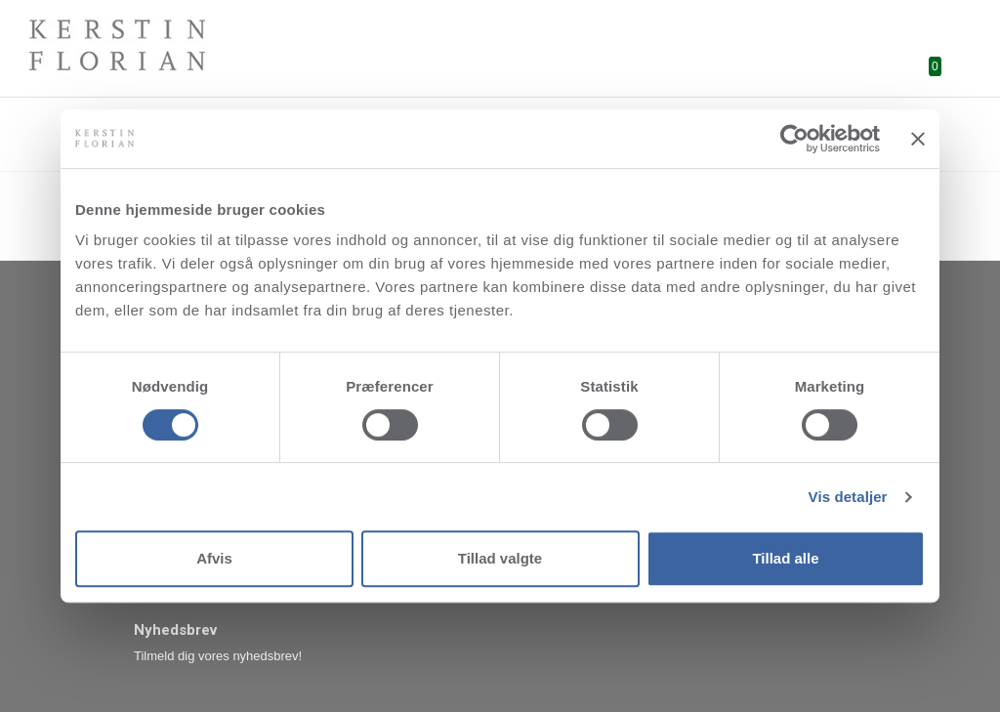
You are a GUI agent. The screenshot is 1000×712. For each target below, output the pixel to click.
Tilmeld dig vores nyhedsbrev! (218, 656)
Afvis (214, 558)
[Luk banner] (918, 139)
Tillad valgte (500, 558)
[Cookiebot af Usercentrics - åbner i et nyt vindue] (794, 138)
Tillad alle (785, 558)
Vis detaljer (848, 496)
